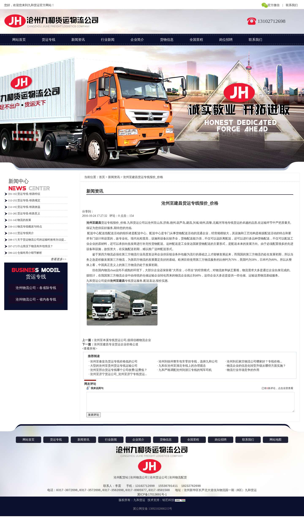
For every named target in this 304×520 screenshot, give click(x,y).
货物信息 (167, 39)
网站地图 (275, 443)
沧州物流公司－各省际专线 (36, 288)
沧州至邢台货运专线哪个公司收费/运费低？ (118, 370)
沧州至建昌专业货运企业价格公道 (116, 344)
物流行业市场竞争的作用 (243, 370)
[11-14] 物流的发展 (19, 220)
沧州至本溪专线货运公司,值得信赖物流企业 (122, 340)
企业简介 (137, 39)
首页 (102, 177)
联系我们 (292, 5)
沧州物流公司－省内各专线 (36, 299)
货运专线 (48, 39)
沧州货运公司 (158, 481)
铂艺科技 (168, 503)
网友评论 (90, 383)
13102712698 (271, 21)
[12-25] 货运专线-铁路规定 (24, 200)
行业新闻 (107, 39)
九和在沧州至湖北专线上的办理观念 (182, 365)
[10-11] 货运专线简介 (21, 233)
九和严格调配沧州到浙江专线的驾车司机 (185, 370)
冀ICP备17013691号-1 (152, 498)
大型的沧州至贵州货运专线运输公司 (113, 365)
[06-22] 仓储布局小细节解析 (25, 252)
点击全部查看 (285, 388)
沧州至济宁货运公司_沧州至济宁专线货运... (118, 374)
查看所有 (90, 348)
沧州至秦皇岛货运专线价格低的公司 (113, 361)
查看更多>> (58, 259)
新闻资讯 (78, 39)
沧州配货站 (121, 481)
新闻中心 (18, 181)
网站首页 (19, 39)
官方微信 (274, 5)
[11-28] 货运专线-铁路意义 (24, 213)
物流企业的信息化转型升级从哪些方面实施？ (256, 365)
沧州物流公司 (139, 481)
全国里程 (196, 39)
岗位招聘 (226, 39)
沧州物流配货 (178, 481)
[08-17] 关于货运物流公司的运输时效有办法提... (37, 239)
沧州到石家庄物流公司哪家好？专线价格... (254, 361)
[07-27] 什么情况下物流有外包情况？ (30, 246)
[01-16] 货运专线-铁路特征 (24, 193)
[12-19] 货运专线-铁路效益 (24, 206)
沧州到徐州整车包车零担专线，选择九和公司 (188, 361)
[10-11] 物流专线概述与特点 (25, 226)
